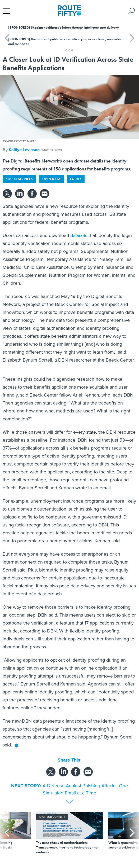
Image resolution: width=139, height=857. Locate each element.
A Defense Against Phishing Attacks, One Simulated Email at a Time (85, 789)
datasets (78, 235)
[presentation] (7, 833)
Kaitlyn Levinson (24, 150)
